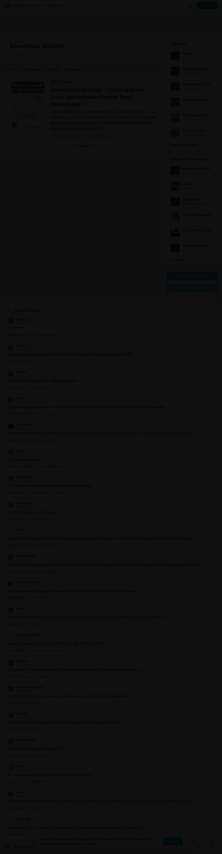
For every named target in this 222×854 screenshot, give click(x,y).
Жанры (20, 5)
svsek (15, 529)
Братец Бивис (101, 136)
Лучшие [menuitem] (54, 69)
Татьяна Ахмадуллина (25, 687)
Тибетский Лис (21, 503)
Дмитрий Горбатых (24, 635)
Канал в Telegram (192, 288)
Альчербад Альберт (69, 136)
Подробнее (93, 844)
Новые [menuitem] (12, 69)
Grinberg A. (18, 319)
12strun (16, 451)
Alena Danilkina (21, 477)
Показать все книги (186, 144)
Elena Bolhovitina (22, 740)
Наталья (17, 346)
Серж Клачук (20, 424)
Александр (19, 819)
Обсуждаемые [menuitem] (33, 69)
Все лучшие (180, 259)
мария (16, 608)
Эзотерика (62, 81)
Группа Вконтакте (192, 276)
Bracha (16, 398)
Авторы (34, 5)
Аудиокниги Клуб (21, 847)
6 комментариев (85, 145)
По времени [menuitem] (74, 69)
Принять (173, 841)
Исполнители (52, 5)
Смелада (17, 713)
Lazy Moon (18, 661)
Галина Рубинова (22, 556)
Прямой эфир (27, 310)
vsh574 (16, 766)
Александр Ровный (24, 582)
